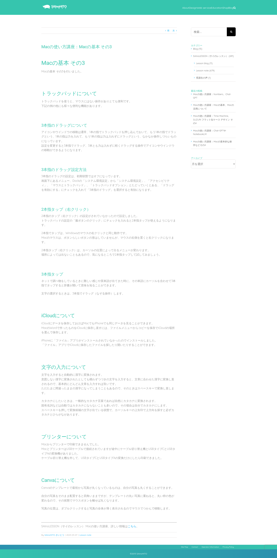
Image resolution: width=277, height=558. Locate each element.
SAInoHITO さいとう (54, 535)
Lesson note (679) (205, 70)
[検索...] (209, 31)
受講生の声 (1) (203, 77)
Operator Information (210, 547)
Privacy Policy (228, 547)
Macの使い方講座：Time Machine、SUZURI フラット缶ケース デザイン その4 (213, 119)
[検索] (231, 31)
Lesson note (85, 535)
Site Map (184, 547)
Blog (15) (197, 48)
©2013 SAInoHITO (138, 553)
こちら (132, 526)
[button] (234, 7)
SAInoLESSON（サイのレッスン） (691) (213, 56)
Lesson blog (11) (204, 63)
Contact (195, 547)
